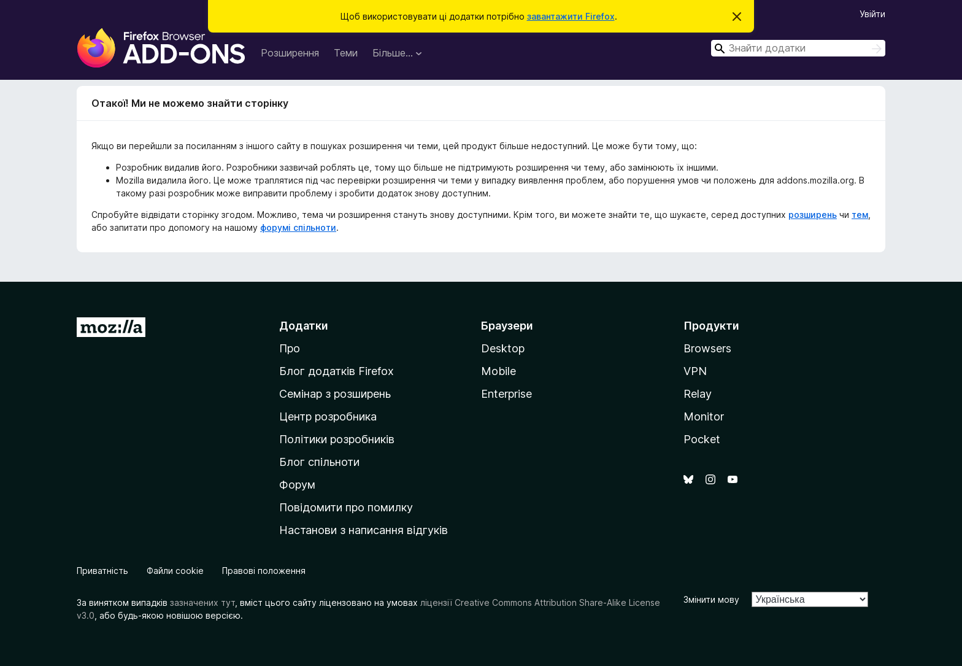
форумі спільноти (298, 227)
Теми (346, 53)
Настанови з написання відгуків (363, 530)
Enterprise (506, 393)
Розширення (290, 53)
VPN (695, 371)
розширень (812, 214)
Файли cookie (175, 570)
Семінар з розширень (335, 393)
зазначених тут (202, 602)
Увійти (872, 14)
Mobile (498, 371)
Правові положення (264, 570)
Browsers (707, 348)
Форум (297, 484)
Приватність (102, 570)
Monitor (703, 416)
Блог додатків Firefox (336, 371)
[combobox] (798, 48)
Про (289, 348)
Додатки (303, 325)
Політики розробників (336, 439)
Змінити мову (711, 599)
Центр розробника (328, 416)
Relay (697, 393)
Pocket (701, 439)
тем (860, 214)
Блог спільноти (319, 461)
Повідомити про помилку (346, 507)
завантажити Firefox (571, 16)
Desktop (503, 348)
